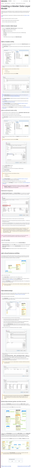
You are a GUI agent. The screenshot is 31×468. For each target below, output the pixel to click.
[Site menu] (29, 1)
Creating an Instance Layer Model (20, 294)
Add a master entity (10, 279)
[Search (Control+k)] (22, 1)
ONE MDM (2, 3)
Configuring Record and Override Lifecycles (23, 466)
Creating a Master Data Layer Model (20, 3)
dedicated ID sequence (21, 103)
